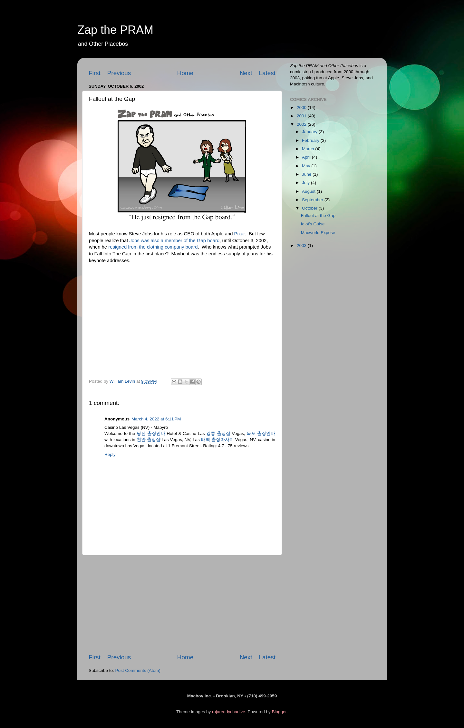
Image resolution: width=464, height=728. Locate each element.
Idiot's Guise (313, 223)
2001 (302, 115)
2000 (302, 107)
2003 (302, 245)
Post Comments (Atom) (137, 670)
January (310, 131)
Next (246, 73)
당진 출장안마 (151, 433)
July (306, 182)
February (311, 140)
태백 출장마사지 (217, 439)
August (309, 191)
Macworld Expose (318, 232)
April (307, 157)
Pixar (239, 233)
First (95, 73)
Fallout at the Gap (318, 215)
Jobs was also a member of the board (174, 240)
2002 (302, 124)
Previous (119, 73)
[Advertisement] (182, 604)
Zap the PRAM (115, 29)
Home (185, 73)
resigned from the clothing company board (153, 247)
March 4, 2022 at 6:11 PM (156, 419)
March (308, 148)
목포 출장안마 (261, 433)
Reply (110, 454)
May (306, 165)
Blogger (279, 711)
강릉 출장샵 (218, 433)
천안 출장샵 (148, 439)
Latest (267, 73)
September (313, 199)
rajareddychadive (228, 711)
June (307, 174)
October (310, 208)
